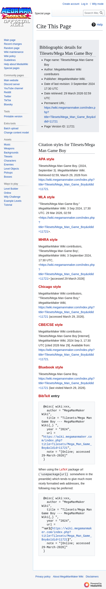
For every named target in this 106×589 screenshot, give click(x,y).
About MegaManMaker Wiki (68, 576)
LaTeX (63, 469)
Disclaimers (92, 576)
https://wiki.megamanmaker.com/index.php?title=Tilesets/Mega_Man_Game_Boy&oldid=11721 (66, 184)
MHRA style (48, 240)
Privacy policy (42, 576)
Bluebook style (50, 367)
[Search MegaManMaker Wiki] (93, 13)
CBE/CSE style (50, 325)
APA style (46, 159)
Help (97, 25)
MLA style (46, 197)
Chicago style (49, 287)
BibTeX (44, 396)
